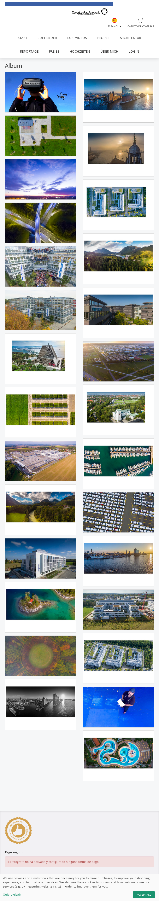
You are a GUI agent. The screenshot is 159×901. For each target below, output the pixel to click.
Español (114, 23)
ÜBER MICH (109, 51)
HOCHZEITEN (80, 51)
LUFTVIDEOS (77, 38)
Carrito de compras (141, 23)
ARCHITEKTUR (130, 38)
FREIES (54, 51)
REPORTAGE (29, 51)
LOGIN (134, 51)
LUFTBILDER (47, 38)
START (22, 38)
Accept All (144, 894)
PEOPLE (103, 38)
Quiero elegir (12, 894)
